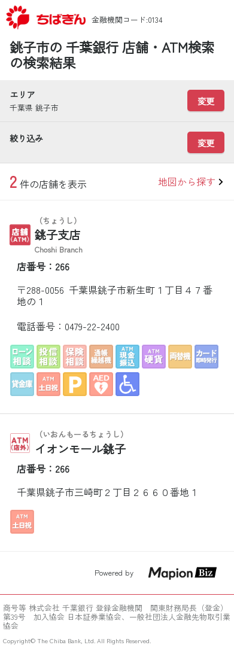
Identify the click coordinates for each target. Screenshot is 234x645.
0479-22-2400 (92, 326)
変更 (205, 101)
